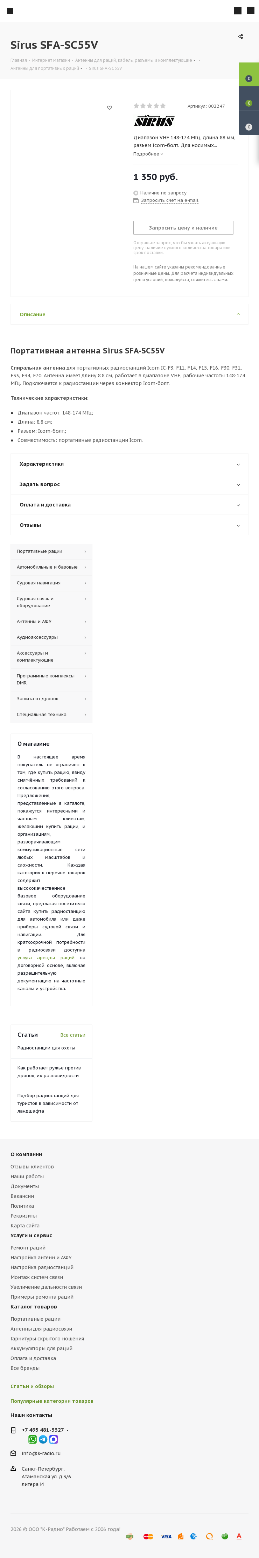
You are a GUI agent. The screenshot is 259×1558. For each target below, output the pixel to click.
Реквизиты (23, 1216)
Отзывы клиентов (32, 1166)
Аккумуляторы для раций (41, 1348)
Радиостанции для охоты (46, 1048)
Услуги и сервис (31, 1235)
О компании (26, 1154)
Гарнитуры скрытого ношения (47, 1338)
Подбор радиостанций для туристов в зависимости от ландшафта (48, 1103)
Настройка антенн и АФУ (41, 1257)
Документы (24, 1186)
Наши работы (27, 1176)
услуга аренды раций (46, 958)
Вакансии (22, 1196)
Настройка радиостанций (42, 1267)
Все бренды (25, 1368)
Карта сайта (25, 1225)
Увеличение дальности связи (46, 1287)
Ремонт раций (28, 1248)
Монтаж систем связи (36, 1277)
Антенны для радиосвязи (41, 1329)
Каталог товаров (33, 1306)
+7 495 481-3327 (43, 1429)
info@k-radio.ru (41, 1453)
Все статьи (72, 1035)
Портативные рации (35, 1319)
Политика (22, 1206)
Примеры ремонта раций (42, 1297)
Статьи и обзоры (32, 1386)
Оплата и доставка (33, 1358)
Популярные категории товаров (51, 1401)
